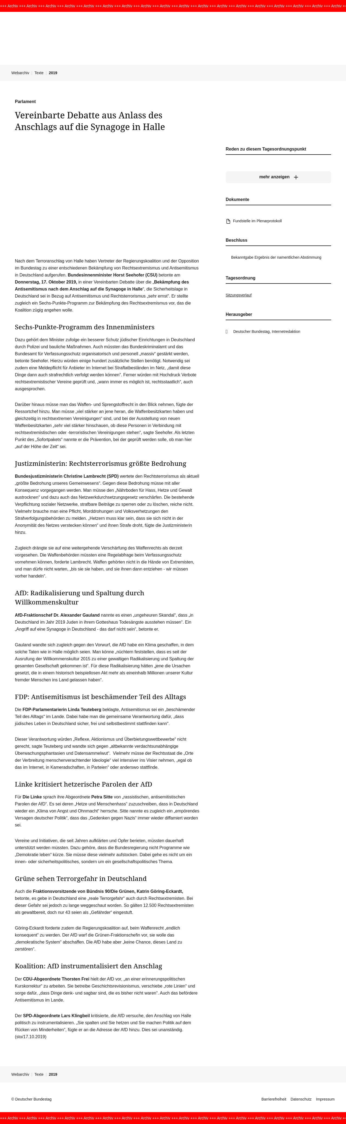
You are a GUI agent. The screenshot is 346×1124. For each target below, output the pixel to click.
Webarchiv (20, 73)
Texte (39, 73)
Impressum (325, 1099)
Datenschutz (301, 1099)
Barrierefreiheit (273, 1099)
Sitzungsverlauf (239, 295)
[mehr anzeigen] (278, 177)
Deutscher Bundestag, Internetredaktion (266, 331)
